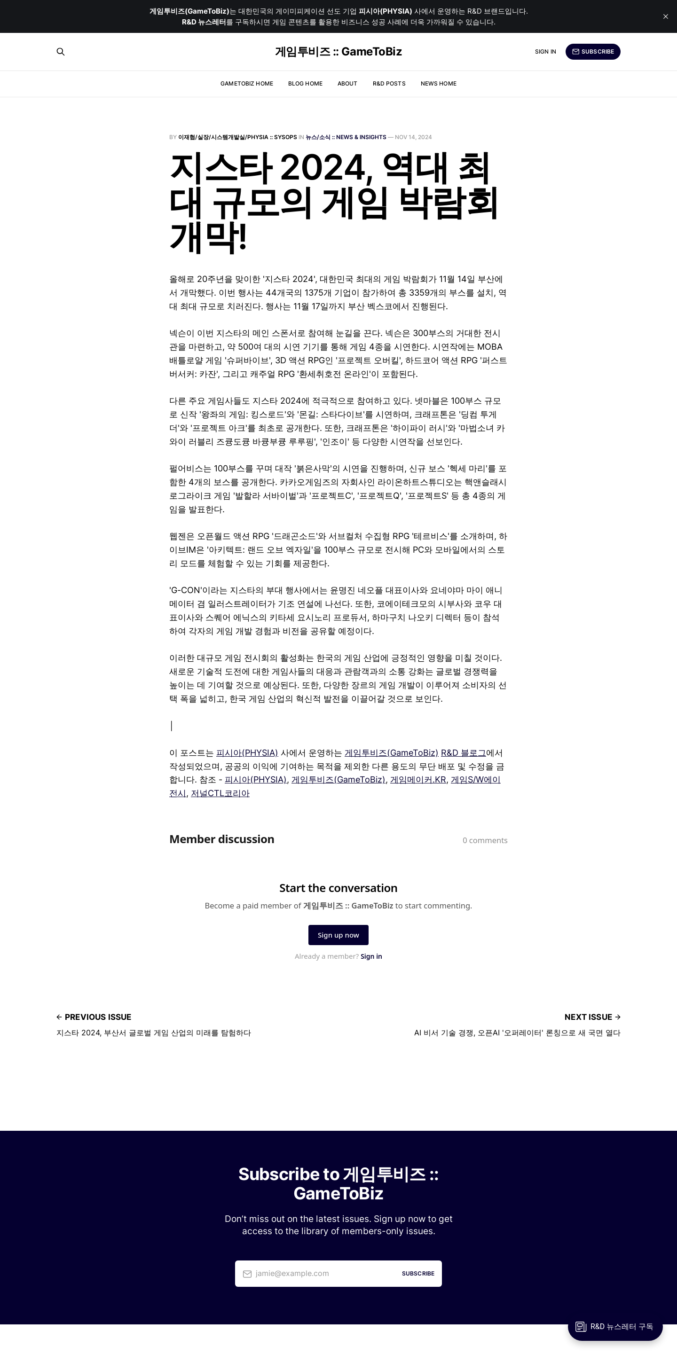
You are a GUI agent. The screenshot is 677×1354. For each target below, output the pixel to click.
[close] (665, 16)
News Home (439, 83)
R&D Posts (389, 83)
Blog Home (305, 83)
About (348, 83)
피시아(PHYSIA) (247, 753)
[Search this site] (61, 52)
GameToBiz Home (246, 83)
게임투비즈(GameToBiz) (392, 753)
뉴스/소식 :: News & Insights (346, 137)
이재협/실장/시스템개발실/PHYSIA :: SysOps (237, 137)
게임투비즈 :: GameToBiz (338, 51)
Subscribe (593, 51)
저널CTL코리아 (220, 793)
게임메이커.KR (418, 779)
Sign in (545, 51)
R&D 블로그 (463, 753)
